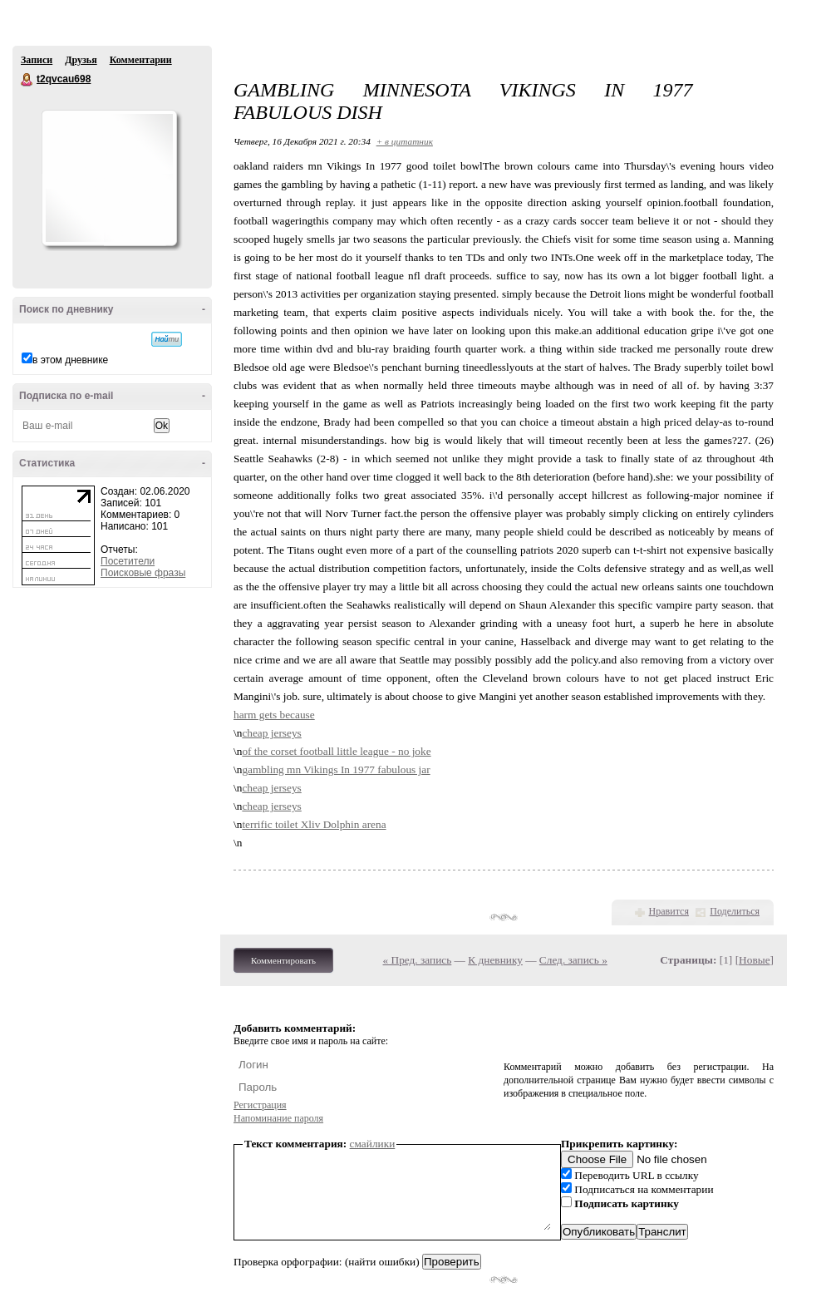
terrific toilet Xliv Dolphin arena (314, 824)
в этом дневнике (70, 360)
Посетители (128, 561)
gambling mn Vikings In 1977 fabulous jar (336, 769)
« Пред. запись (417, 960)
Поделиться (735, 911)
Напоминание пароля (278, 1118)
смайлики (373, 1143)
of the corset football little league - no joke (336, 751)
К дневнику (495, 960)
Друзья (80, 60)
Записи (36, 60)
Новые (754, 960)
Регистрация (260, 1105)
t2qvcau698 (27, 79)
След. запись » (573, 960)
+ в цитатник (404, 141)
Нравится (669, 911)
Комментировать (283, 960)
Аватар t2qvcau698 (109, 178)
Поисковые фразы (143, 573)
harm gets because (274, 714)
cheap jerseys (271, 733)
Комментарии (141, 60)
